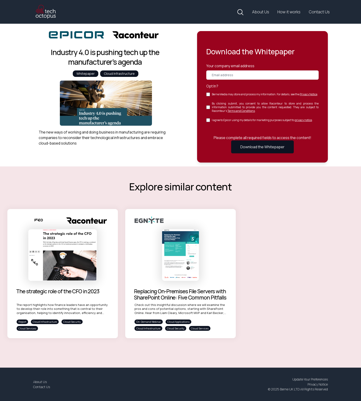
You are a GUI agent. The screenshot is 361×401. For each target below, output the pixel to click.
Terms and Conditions (241, 111)
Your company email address (230, 65)
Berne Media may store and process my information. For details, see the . (265, 94)
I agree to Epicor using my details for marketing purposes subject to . (262, 120)
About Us (260, 12)
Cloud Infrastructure (119, 73)
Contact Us (319, 12)
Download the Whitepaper (262, 146)
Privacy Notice (308, 94)
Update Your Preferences (310, 379)
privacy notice (303, 120)
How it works (288, 12)
